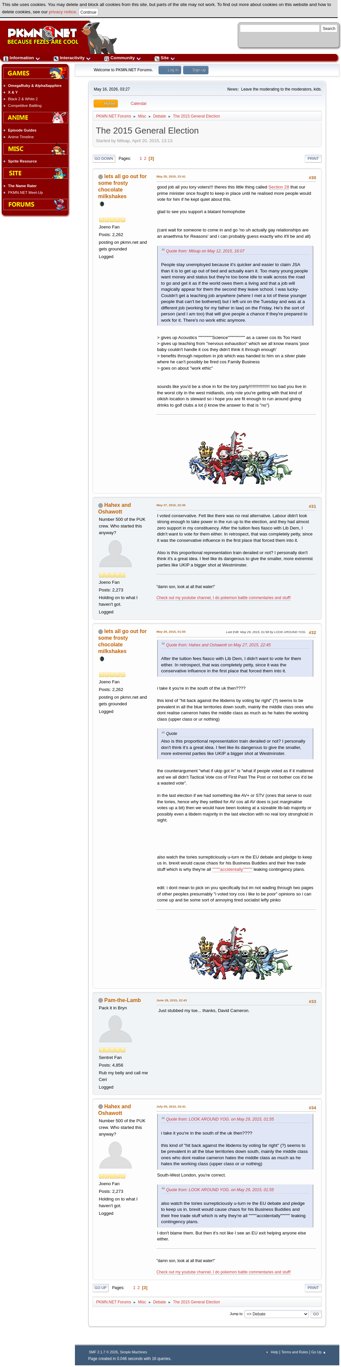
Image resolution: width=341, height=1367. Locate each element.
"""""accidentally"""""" (232, 869)
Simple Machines (133, 1352)
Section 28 (278, 186)
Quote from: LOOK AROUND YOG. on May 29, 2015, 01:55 (220, 1119)
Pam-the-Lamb (122, 1000)
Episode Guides (22, 130)
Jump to (236, 1314)
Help (274, 1352)
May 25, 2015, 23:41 (171, 176)
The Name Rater (22, 186)
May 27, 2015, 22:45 (171, 505)
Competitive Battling (25, 106)
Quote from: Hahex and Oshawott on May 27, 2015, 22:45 (218, 645)
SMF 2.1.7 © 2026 (103, 1352)
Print (313, 159)
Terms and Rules (294, 1352)
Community (122, 57)
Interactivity (72, 57)
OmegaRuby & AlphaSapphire (35, 86)
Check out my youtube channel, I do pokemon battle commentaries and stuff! (224, 597)
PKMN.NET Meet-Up (25, 192)
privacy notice (62, 11)
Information (21, 57)
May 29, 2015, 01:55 (171, 631)
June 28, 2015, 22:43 (172, 1000)
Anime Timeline (21, 137)
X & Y (13, 92)
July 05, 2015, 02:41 (171, 1106)
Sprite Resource (22, 161)
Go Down (104, 159)
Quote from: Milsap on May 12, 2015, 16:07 (205, 251)
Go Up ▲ (318, 1352)
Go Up (101, 1288)
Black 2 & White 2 (23, 99)
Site (165, 57)
